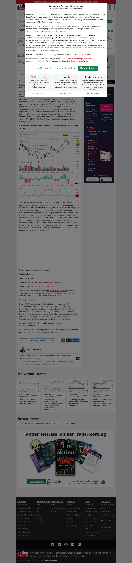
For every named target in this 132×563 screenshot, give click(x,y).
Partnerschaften (94, 77)
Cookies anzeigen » (39, 93)
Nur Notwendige (44, 68)
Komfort (68, 77)
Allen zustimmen (88, 68)
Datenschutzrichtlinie (81, 54)
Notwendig (40, 77)
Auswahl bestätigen (65, 68)
